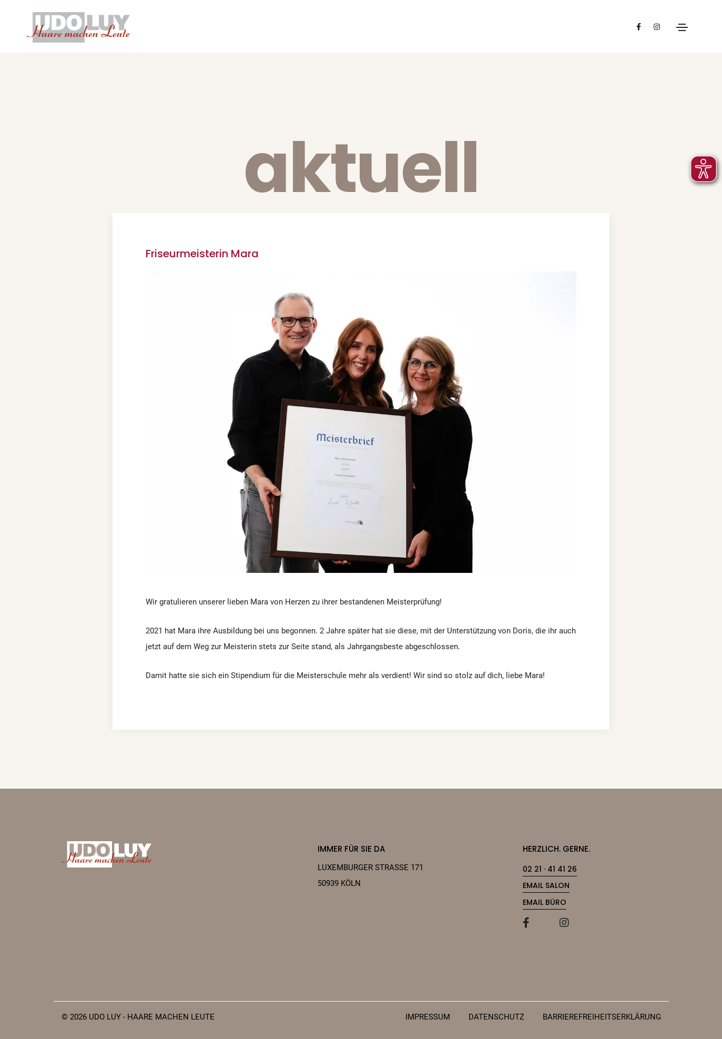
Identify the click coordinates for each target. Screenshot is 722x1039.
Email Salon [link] (546, 885)
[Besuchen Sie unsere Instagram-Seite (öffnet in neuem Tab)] (656, 26)
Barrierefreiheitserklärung (602, 1017)
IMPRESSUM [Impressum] (427, 1017)
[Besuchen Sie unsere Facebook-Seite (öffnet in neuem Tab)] (638, 26)
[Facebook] (536, 923)
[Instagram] (573, 923)
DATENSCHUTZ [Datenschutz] (496, 1017)
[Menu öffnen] (682, 27)
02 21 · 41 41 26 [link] (550, 869)
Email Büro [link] (544, 902)
